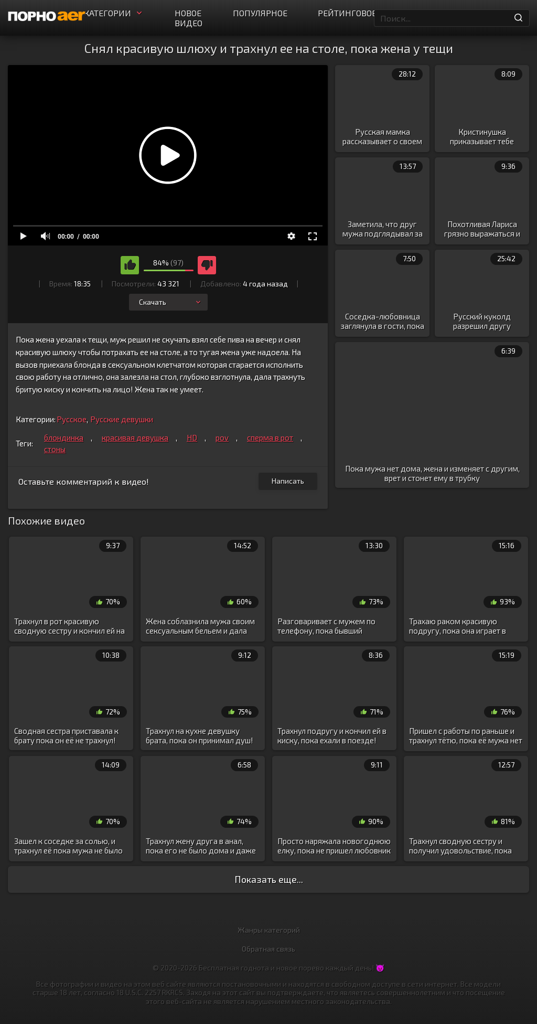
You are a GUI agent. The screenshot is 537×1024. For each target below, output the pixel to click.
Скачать (170, 301)
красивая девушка (135, 437)
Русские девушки (121, 419)
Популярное (260, 13)
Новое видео (188, 18)
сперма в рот (270, 437)
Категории (114, 13)
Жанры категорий (269, 929)
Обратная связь (268, 948)
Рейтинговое (347, 13)
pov (222, 437)
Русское (72, 419)
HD (192, 437)
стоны (55, 449)
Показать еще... (268, 879)
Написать (288, 480)
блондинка (63, 437)
